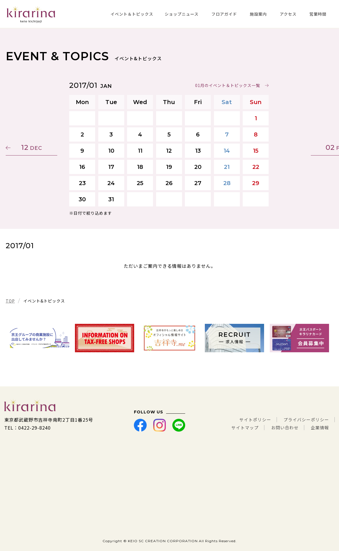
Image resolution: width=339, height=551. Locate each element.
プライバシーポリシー (305, 419)
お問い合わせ (282, 427)
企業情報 (319, 427)
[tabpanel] (39, 338)
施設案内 (258, 14)
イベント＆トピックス (132, 14)
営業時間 (317, 14)
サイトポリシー (251, 419)
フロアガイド (224, 14)
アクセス (288, 14)
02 (306, 147)
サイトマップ (240, 427)
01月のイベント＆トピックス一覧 (228, 85)
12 (32, 147)
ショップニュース (182, 14)
